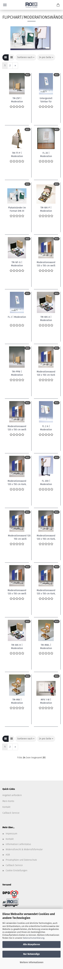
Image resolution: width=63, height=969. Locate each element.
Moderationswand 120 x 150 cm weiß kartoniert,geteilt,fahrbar (20, 537)
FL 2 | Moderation (17, 317)
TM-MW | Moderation (17, 701)
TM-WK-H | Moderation (17, 646)
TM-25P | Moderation (17, 99)
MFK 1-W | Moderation (46, 701)
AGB (8, 854)
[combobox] (25, 57)
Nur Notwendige (31, 954)
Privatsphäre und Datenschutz (21, 860)
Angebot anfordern (12, 795)
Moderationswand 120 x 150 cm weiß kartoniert (46, 263)
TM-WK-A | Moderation (46, 318)
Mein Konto (8, 801)
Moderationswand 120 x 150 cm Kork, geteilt (46, 537)
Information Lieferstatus (18, 844)
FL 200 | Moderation (46, 482)
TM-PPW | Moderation (17, 373)
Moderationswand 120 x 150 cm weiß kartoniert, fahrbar (16, 591)
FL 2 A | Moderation (46, 427)
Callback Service (10, 813)
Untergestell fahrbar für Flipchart (46, 99)
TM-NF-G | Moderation (17, 263)
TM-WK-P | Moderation (46, 209)
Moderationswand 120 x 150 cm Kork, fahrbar (17, 482)
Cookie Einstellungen (16, 870)
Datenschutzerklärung (33, 938)
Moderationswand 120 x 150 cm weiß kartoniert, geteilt (17, 427)
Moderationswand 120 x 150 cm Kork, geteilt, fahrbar (46, 591)
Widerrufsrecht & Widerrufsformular (24, 849)
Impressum (11, 833)
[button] (5, 57)
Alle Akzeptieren (31, 944)
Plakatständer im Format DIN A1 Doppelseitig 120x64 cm (17, 209)
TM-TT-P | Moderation (17, 154)
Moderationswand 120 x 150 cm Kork (46, 373)
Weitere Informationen (31, 962)
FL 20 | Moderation (46, 154)
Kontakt (6, 807)
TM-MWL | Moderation (46, 646)
